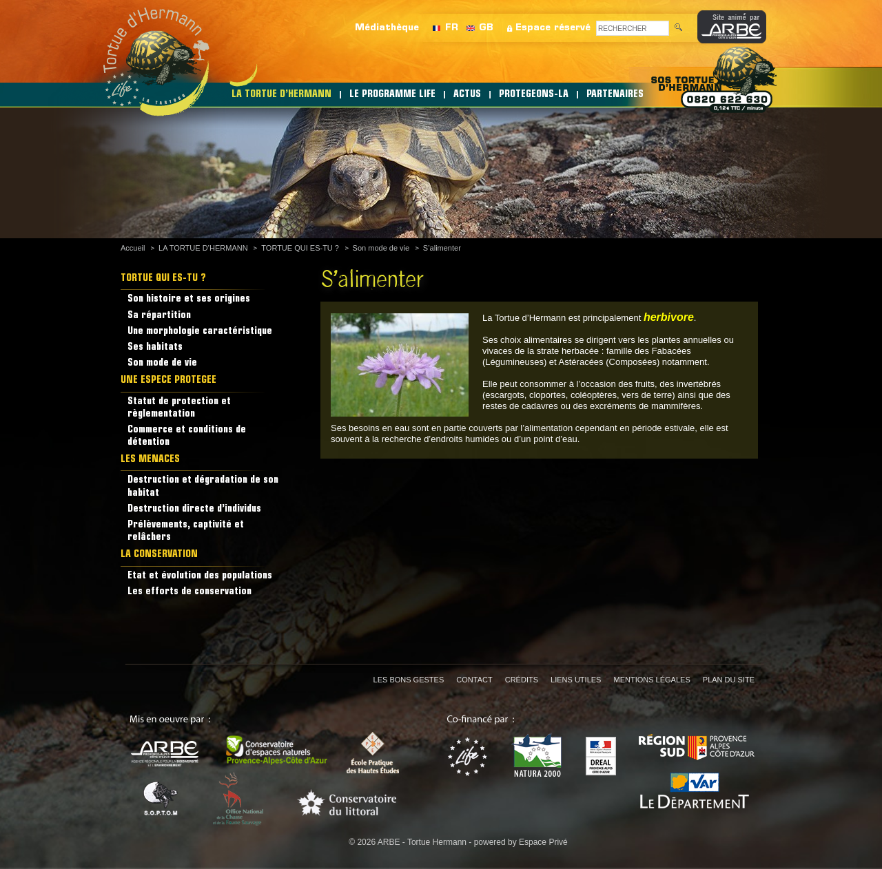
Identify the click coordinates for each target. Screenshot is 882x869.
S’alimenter (442, 248)
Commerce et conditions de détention (186, 436)
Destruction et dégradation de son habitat (202, 486)
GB (486, 27)
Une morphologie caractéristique (199, 331)
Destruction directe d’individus (194, 509)
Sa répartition (159, 316)
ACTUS (467, 95)
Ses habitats (155, 347)
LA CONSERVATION (159, 554)
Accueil (133, 248)
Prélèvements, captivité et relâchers (185, 531)
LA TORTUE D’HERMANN (281, 95)
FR (451, 27)
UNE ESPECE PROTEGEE (168, 380)
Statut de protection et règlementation (179, 408)
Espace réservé (553, 27)
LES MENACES (150, 459)
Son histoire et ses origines (188, 299)
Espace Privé (543, 842)
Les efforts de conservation (189, 592)
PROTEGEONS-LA (533, 95)
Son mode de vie (381, 248)
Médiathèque (387, 27)
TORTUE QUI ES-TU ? (300, 248)
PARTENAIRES (615, 95)
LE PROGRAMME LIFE (392, 95)
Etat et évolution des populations (199, 576)
